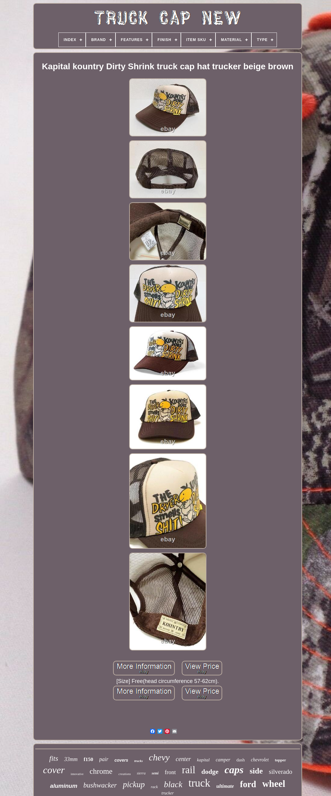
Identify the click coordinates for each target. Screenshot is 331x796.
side (256, 771)
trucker (167, 793)
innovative (77, 774)
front (170, 772)
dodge (210, 771)
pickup (134, 784)
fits (53, 758)
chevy (159, 757)
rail (188, 769)
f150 (88, 759)
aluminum (64, 786)
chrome (101, 771)
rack (154, 786)
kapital (203, 759)
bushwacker (100, 785)
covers (121, 760)
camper (223, 759)
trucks (138, 761)
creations (125, 774)
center (183, 759)
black (173, 784)
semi (155, 773)
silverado (280, 771)
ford (248, 784)
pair (104, 759)
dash (240, 759)
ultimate (225, 786)
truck (199, 783)
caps (234, 769)
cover (54, 769)
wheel (273, 783)
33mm (71, 759)
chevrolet (260, 759)
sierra (141, 773)
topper (280, 760)
